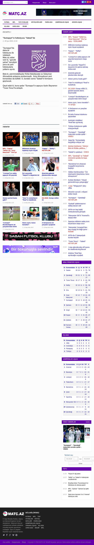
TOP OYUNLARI (23, 22)
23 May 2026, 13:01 (9, 178)
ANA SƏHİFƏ (6, 32)
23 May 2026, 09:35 (48, 227)
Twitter (83, 2)
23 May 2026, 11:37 (9, 202)
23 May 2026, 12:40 (29, 178)
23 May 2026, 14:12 (48, 153)
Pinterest (90, 2)
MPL (14, 22)
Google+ (88, 2)
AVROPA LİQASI (77, 22)
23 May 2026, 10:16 (9, 229)
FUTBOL (7, 22)
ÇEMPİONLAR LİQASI (62, 22)
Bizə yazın (52, 2)
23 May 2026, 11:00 (48, 202)
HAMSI (88, 422)
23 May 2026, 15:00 (9, 155)
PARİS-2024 (48, 22)
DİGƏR (25, 26)
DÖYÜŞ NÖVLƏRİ (36, 22)
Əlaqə (44, 2)
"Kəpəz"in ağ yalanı (74, 474)
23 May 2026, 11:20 (29, 202)
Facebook (85, 2)
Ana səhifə (6, 542)
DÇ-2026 (6, 26)
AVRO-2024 (16, 26)
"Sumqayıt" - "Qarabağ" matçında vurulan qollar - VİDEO (72, 447)
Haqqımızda (36, 2)
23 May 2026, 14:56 (29, 153)
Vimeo (13, 535)
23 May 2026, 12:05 (48, 178)
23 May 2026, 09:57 (29, 227)
